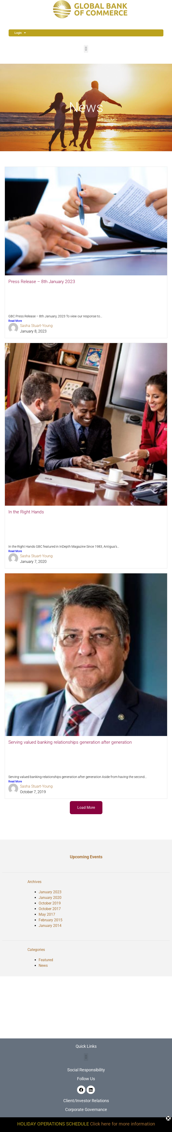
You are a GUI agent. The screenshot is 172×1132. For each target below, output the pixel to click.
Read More (15, 320)
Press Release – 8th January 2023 (41, 281)
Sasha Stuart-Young (36, 325)
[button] (86, 49)
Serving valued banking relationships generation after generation (70, 742)
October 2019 (50, 903)
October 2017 (50, 909)
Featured (46, 960)
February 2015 (50, 920)
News (43, 965)
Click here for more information (122, 1124)
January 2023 (50, 892)
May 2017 (47, 914)
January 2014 (50, 925)
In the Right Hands (26, 512)
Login (20, 32)
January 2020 (50, 897)
